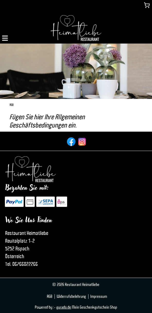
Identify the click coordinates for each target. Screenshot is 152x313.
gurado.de (64, 307)
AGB (49, 296)
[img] (76, 28)
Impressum (99, 296)
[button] (5, 38)
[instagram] (81, 141)
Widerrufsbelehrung (71, 296)
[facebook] (71, 141)
